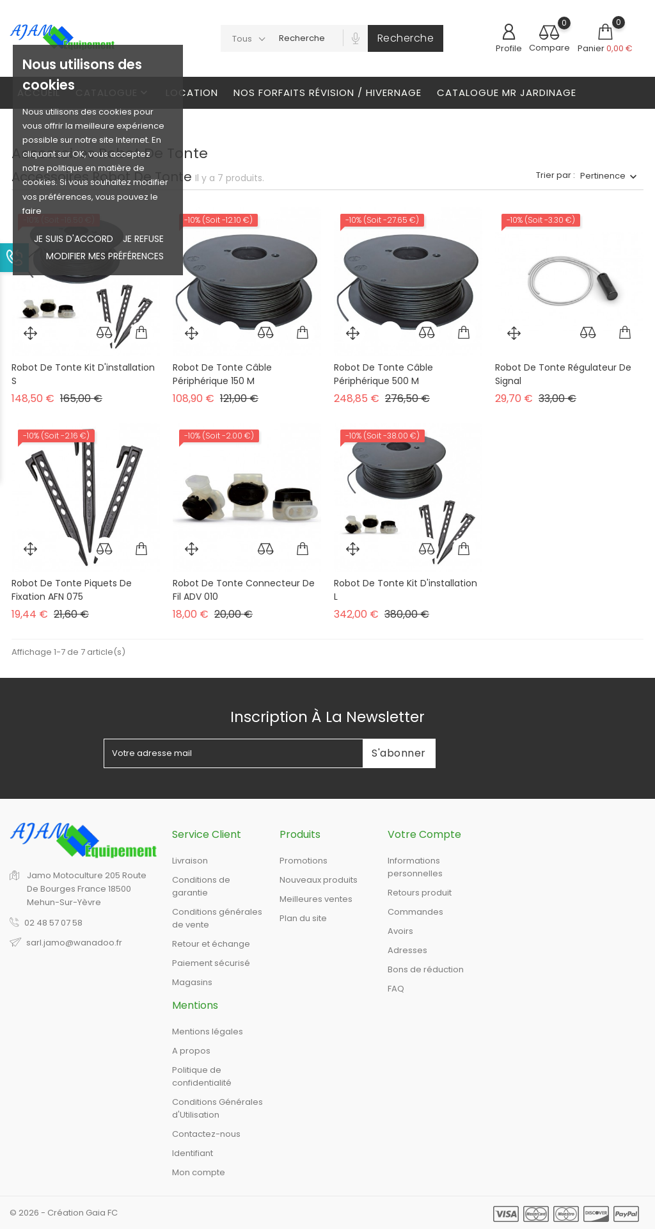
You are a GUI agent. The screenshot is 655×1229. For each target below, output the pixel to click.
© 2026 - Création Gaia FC (64, 1213)
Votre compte (424, 834)
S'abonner (399, 753)
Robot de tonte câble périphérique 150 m (222, 374)
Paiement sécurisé (211, 963)
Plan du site (303, 918)
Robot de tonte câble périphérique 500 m (383, 374)
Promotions (304, 861)
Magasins (192, 982)
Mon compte (198, 1172)
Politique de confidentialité (202, 1076)
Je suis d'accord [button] (73, 238)
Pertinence (603, 176)
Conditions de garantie (201, 886)
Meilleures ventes (316, 899)
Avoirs (400, 931)
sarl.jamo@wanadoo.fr (74, 942)
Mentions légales (207, 1031)
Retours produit (420, 893)
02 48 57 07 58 (53, 923)
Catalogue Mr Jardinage (506, 92)
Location (192, 92)
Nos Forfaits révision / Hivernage (327, 92)
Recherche (405, 38)
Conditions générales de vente (217, 918)
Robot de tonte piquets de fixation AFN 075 (72, 590)
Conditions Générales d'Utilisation (217, 1108)
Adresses (407, 950)
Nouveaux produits (319, 880)
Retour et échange (211, 944)
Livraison (190, 861)
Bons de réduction (426, 969)
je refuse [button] (143, 238)
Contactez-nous (206, 1134)
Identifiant (192, 1153)
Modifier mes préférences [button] (105, 256)
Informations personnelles (415, 867)
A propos (191, 1051)
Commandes (415, 912)
